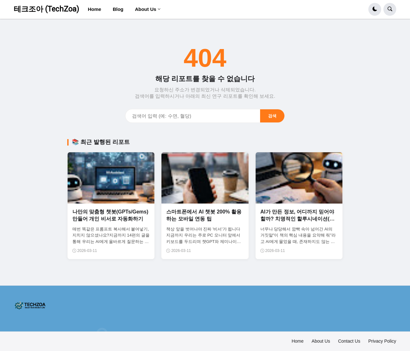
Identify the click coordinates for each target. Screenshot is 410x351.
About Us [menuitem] (145, 9)
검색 (272, 115)
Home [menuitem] (94, 9)
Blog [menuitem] (118, 9)
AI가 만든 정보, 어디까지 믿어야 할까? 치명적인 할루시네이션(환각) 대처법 (297, 219)
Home (297, 341)
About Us (321, 341)
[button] (374, 9)
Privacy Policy (382, 341)
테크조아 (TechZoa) (46, 9)
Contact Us (349, 341)
